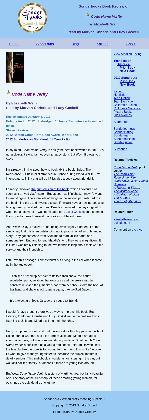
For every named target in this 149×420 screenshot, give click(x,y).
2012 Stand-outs (125, 77)
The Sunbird (122, 197)
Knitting (103, 44)
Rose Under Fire (125, 177)
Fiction (118, 91)
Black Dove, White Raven (131, 180)
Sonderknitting (123, 132)
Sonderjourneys (124, 128)
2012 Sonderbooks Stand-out (27, 139)
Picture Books (123, 111)
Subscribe (120, 149)
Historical (123, 64)
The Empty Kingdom (127, 201)
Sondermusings (124, 138)
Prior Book (127, 67)
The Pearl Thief (124, 174)
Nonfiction (120, 94)
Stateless (120, 184)
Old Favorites (123, 115)
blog (140, 229)
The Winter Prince (126, 191)
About (131, 44)
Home (14, 44)
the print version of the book (50, 189)
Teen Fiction (62, 139)
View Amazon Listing (127, 54)
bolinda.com (122, 222)
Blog (75, 44)
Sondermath (122, 135)
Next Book (127, 71)
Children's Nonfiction (127, 108)
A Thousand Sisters (127, 187)
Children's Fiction (125, 105)
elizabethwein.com (126, 219)
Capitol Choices (74, 211)
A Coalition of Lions (127, 194)
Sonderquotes (123, 142)
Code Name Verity (126, 167)
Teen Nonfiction (124, 101)
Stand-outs (45, 44)
